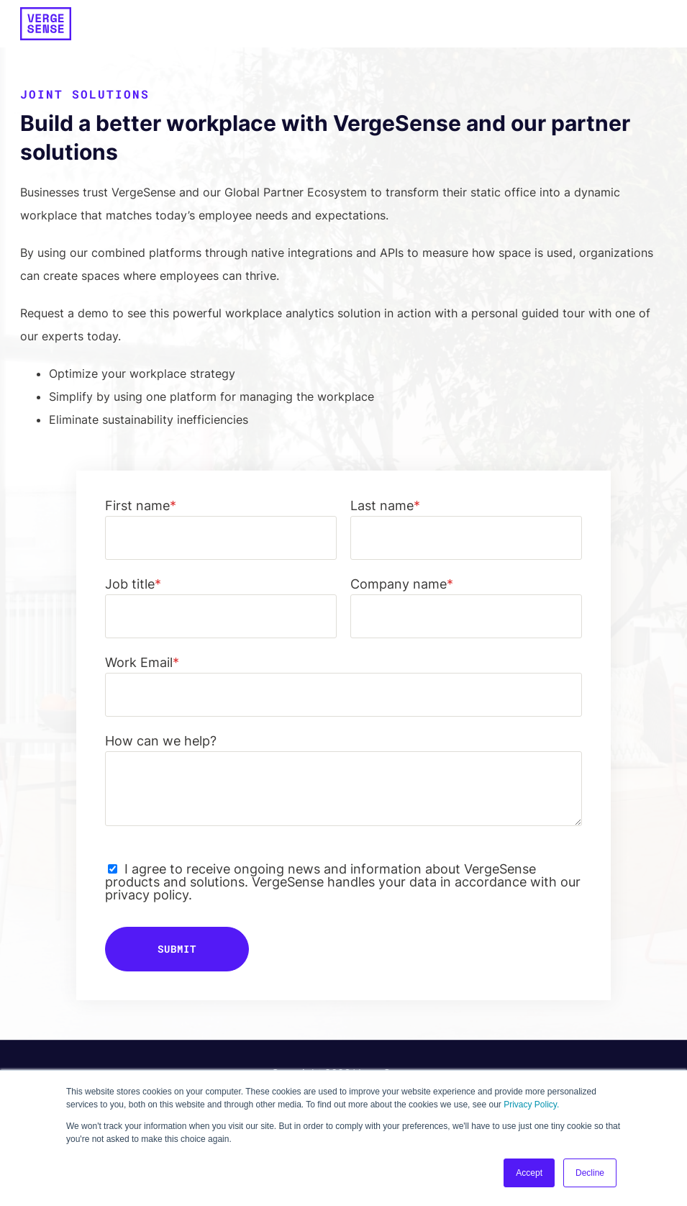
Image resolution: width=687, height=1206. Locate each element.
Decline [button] (589, 1173)
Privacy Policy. (531, 1105)
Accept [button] (529, 1173)
